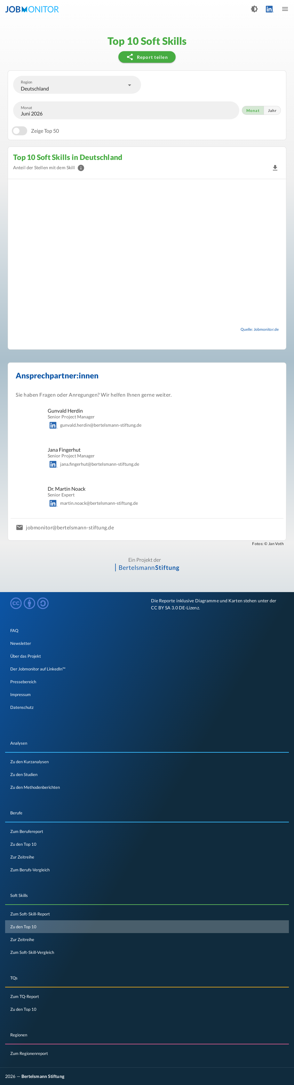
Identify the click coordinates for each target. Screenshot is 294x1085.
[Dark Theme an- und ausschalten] (254, 9)
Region (26, 82)
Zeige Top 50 (45, 131)
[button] (275, 168)
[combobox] (77, 85)
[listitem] (147, 630)
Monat (26, 107)
